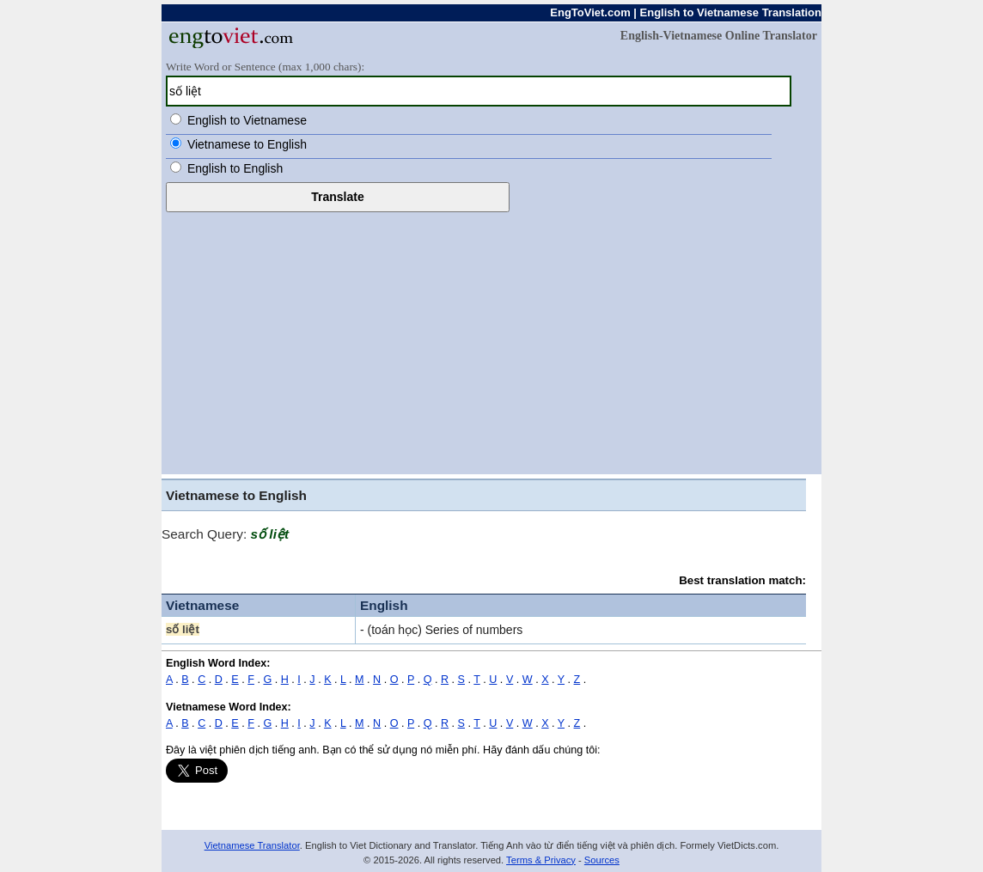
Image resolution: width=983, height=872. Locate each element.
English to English (235, 168)
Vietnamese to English (247, 144)
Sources (602, 860)
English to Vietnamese (247, 120)
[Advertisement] (491, 341)
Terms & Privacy (541, 860)
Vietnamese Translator (252, 845)
